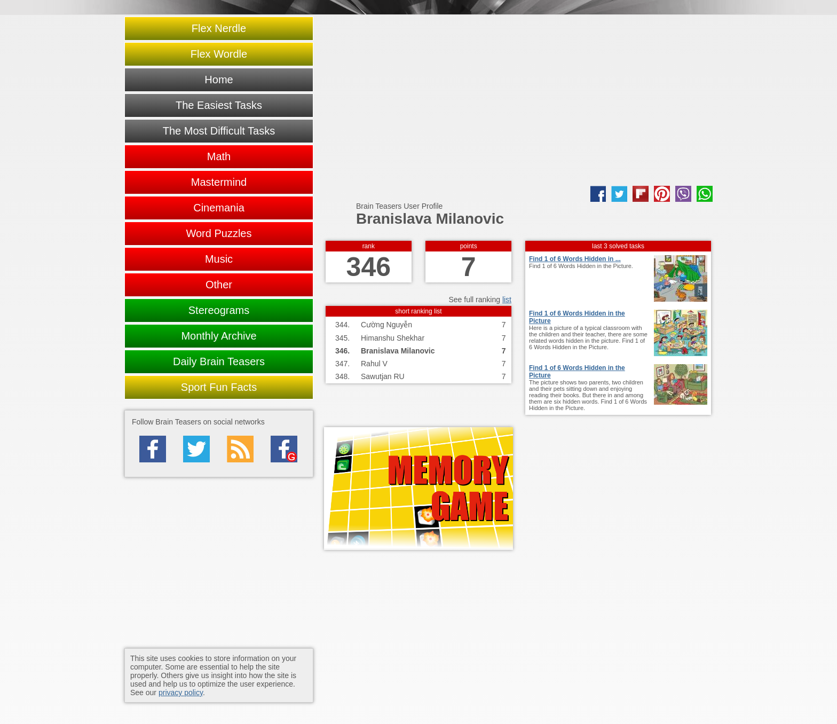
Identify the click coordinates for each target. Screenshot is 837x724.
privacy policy (181, 692)
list (506, 299)
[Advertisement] (518, 100)
